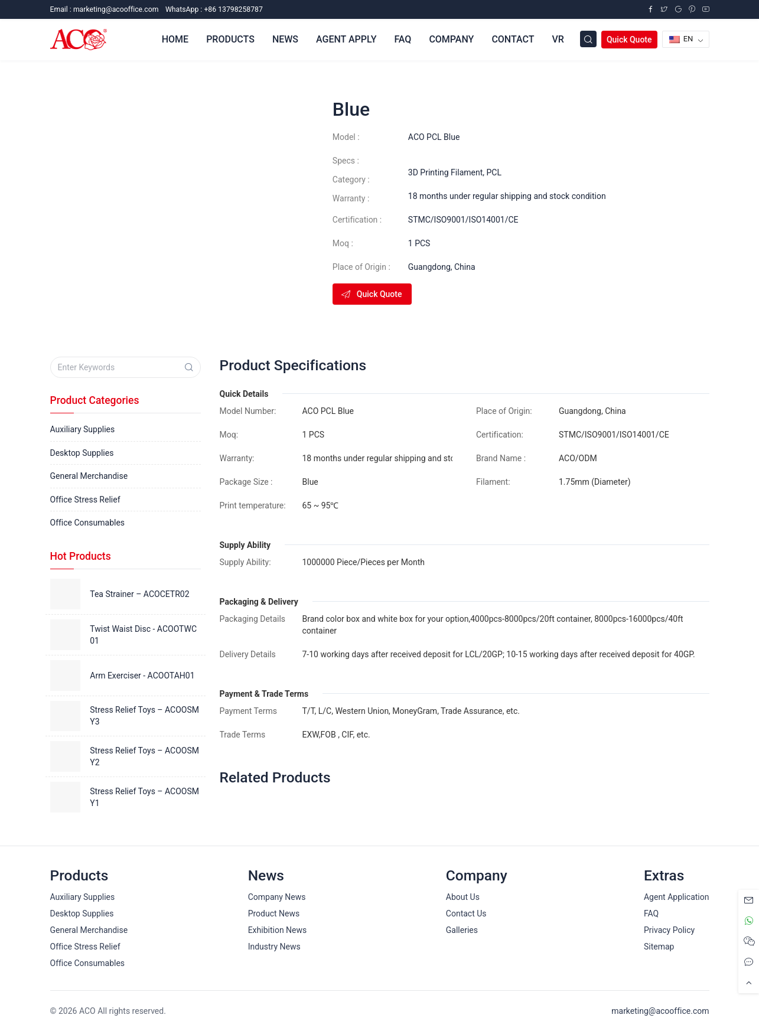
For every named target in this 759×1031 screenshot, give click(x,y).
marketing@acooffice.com (660, 1011)
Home (175, 39)
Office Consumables (87, 522)
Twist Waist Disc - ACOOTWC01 (143, 634)
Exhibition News (277, 930)
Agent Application (676, 897)
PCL (494, 172)
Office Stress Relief (85, 499)
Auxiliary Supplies (82, 429)
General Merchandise (89, 476)
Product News (274, 913)
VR (557, 39)
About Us (463, 897)
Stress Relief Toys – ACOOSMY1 (144, 797)
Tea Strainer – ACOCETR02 (139, 594)
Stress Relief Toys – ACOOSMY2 (144, 756)
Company (451, 39)
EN (681, 38)
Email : (104, 9)
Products (230, 39)
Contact (512, 39)
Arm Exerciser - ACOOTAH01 (142, 675)
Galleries (462, 930)
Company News (277, 897)
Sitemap (659, 946)
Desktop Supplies (82, 453)
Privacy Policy (669, 930)
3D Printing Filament (445, 172)
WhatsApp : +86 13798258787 (214, 9)
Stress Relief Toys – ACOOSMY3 (144, 715)
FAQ (402, 39)
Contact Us (466, 913)
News (285, 39)
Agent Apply (346, 39)
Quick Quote (629, 39)
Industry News (274, 946)
